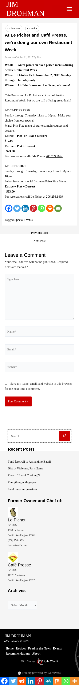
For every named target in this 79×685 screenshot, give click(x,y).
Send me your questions (22, 489)
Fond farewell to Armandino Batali (29, 461)
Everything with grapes (22, 482)
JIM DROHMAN (17, 636)
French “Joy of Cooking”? (24, 475)
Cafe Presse (13, 28)
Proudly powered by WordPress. (41, 672)
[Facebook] (8, 208)
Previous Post (39, 232)
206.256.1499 (54, 196)
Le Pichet (32, 28)
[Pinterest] (33, 208)
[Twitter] (17, 208)
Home (9, 648)
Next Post (39, 240)
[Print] (50, 208)
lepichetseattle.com (17, 545)
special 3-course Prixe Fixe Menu (45, 181)
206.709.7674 (54, 156)
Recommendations (18, 653)
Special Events (24, 219)
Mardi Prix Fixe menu (18, 125)
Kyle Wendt (50, 661)
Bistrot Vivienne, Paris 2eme (25, 468)
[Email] (58, 208)
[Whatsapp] (41, 208)
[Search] (64, 436)
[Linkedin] (25, 208)
